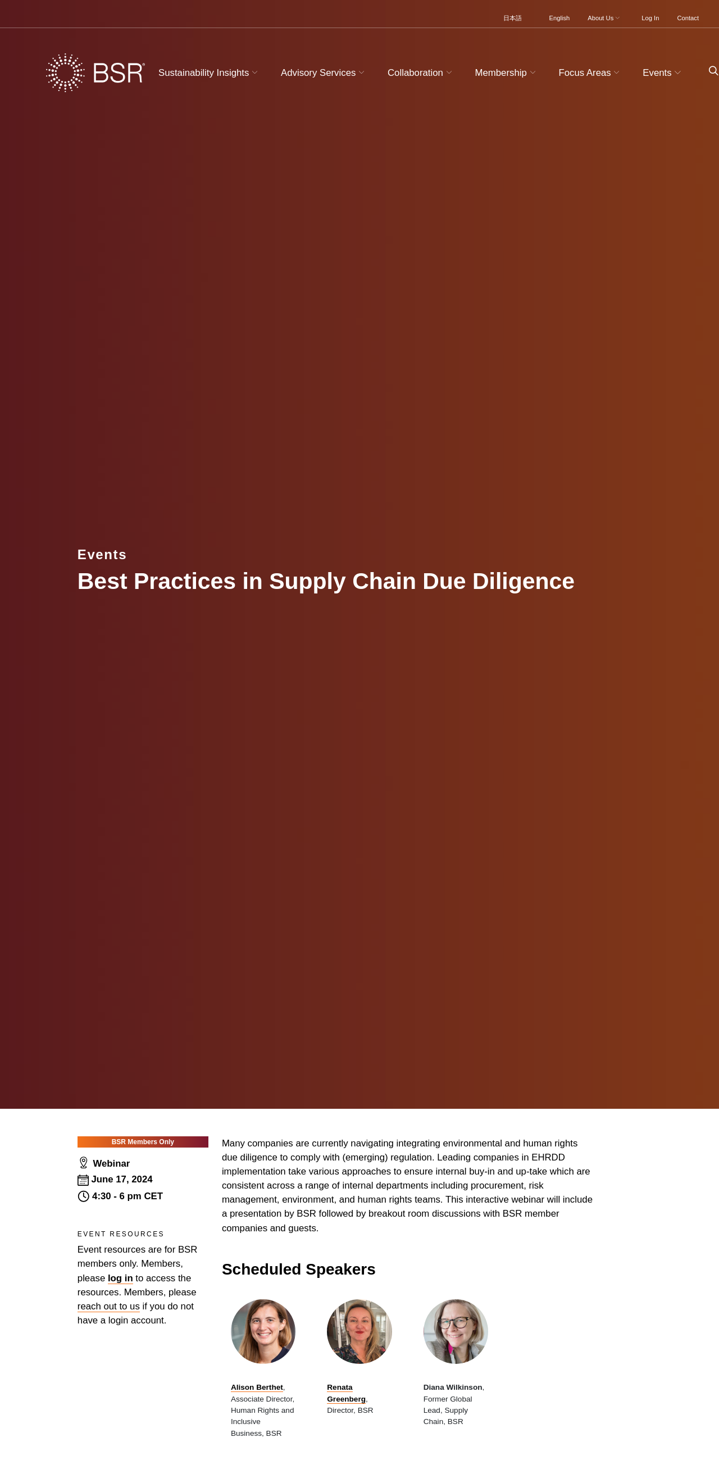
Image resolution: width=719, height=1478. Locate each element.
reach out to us (109, 1306)
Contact (688, 18)
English (559, 18)
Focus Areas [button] (590, 72)
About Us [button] (605, 18)
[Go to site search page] (709, 71)
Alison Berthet (257, 1387)
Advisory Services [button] (324, 72)
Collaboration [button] (421, 72)
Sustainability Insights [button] (209, 72)
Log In (650, 18)
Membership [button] (507, 72)
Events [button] (663, 72)
